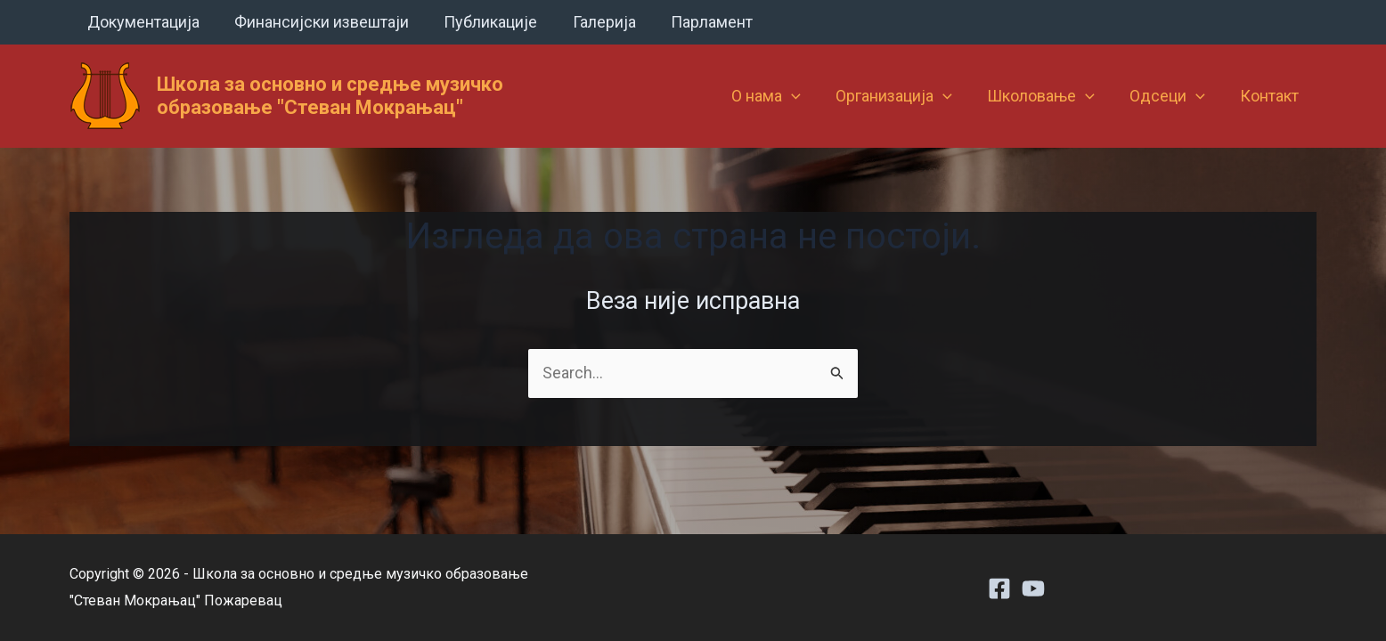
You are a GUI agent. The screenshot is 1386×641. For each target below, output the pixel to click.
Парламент (698, 21)
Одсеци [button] (1172, 96)
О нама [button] (779, 96)
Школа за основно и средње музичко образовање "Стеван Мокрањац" (330, 95)
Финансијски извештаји (317, 21)
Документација (142, 21)
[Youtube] (1033, 588)
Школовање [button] (1048, 96)
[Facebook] (999, 588)
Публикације (483, 21)
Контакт (1271, 95)
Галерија (593, 21)
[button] (804, 96)
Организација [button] (904, 96)
